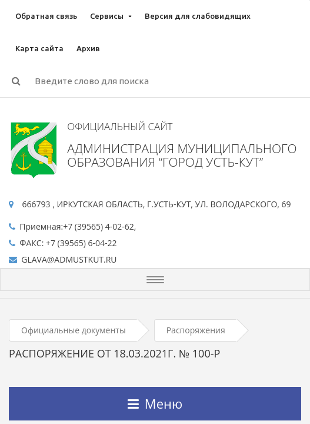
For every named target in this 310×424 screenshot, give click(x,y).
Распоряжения (195, 330)
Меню (155, 403)
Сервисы (107, 16)
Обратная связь (46, 16)
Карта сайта (39, 48)
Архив (88, 48)
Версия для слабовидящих (198, 16)
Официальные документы (73, 330)
